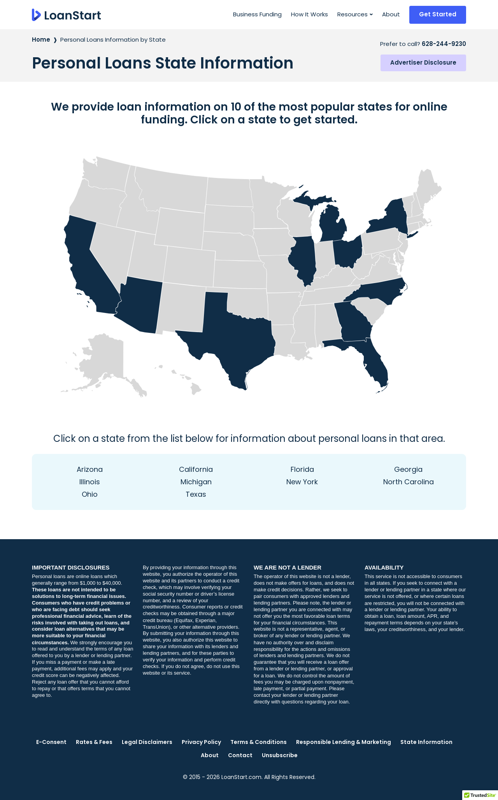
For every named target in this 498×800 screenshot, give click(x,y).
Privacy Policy (201, 742)
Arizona (90, 469)
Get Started (437, 14)
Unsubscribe (280, 755)
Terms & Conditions (258, 742)
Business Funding (257, 14)
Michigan (196, 482)
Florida (302, 469)
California (196, 469)
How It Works (309, 14)
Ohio (90, 494)
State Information (426, 742)
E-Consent (51, 742)
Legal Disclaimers (147, 742)
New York (302, 482)
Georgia (408, 469)
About (391, 14)
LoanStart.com (241, 777)
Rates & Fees (94, 742)
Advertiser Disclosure (423, 62)
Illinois (89, 482)
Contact (240, 755)
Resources (352, 14)
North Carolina (408, 482)
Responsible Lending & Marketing (343, 742)
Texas (196, 494)
